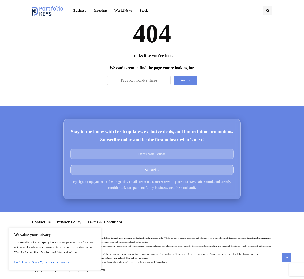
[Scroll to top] (286, 257)
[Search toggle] (267, 10)
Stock (144, 10)
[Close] (96, 231)
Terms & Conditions (104, 222)
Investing (100, 10)
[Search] (139, 80)
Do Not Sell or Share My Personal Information (41, 262)
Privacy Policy (69, 222)
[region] (54, 249)
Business (79, 10)
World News (123, 10)
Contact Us (41, 222)
